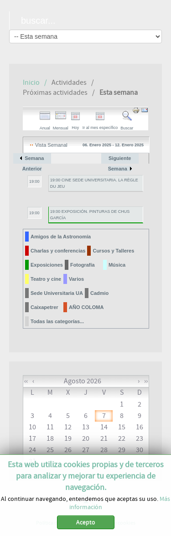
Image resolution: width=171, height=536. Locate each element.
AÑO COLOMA (86, 307)
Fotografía (82, 265)
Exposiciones (47, 265)
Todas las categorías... (57, 321)
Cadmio (99, 293)
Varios (76, 279)
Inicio (31, 82)
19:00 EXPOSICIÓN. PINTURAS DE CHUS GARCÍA (90, 214)
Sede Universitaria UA (57, 293)
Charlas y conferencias (58, 250)
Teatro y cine (46, 279)
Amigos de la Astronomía (61, 236)
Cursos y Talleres (113, 250)
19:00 (34, 181)
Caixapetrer (44, 307)
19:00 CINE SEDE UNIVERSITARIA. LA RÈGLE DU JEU (94, 183)
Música (117, 265)
